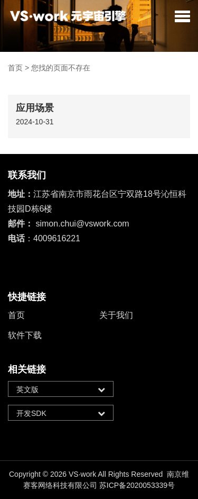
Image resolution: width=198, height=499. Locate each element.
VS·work (82, 474)
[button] (182, 16)
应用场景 (35, 108)
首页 (15, 67)
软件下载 (25, 335)
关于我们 (116, 315)
